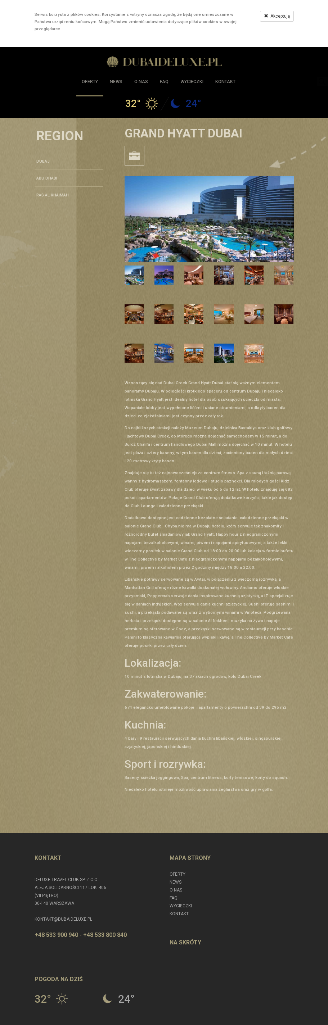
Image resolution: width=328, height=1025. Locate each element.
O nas (141, 81)
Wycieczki (191, 81)
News (116, 81)
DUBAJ (43, 161)
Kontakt (225, 81)
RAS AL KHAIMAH (52, 195)
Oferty (90, 81)
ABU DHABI (46, 178)
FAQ (164, 81)
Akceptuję (277, 16)
